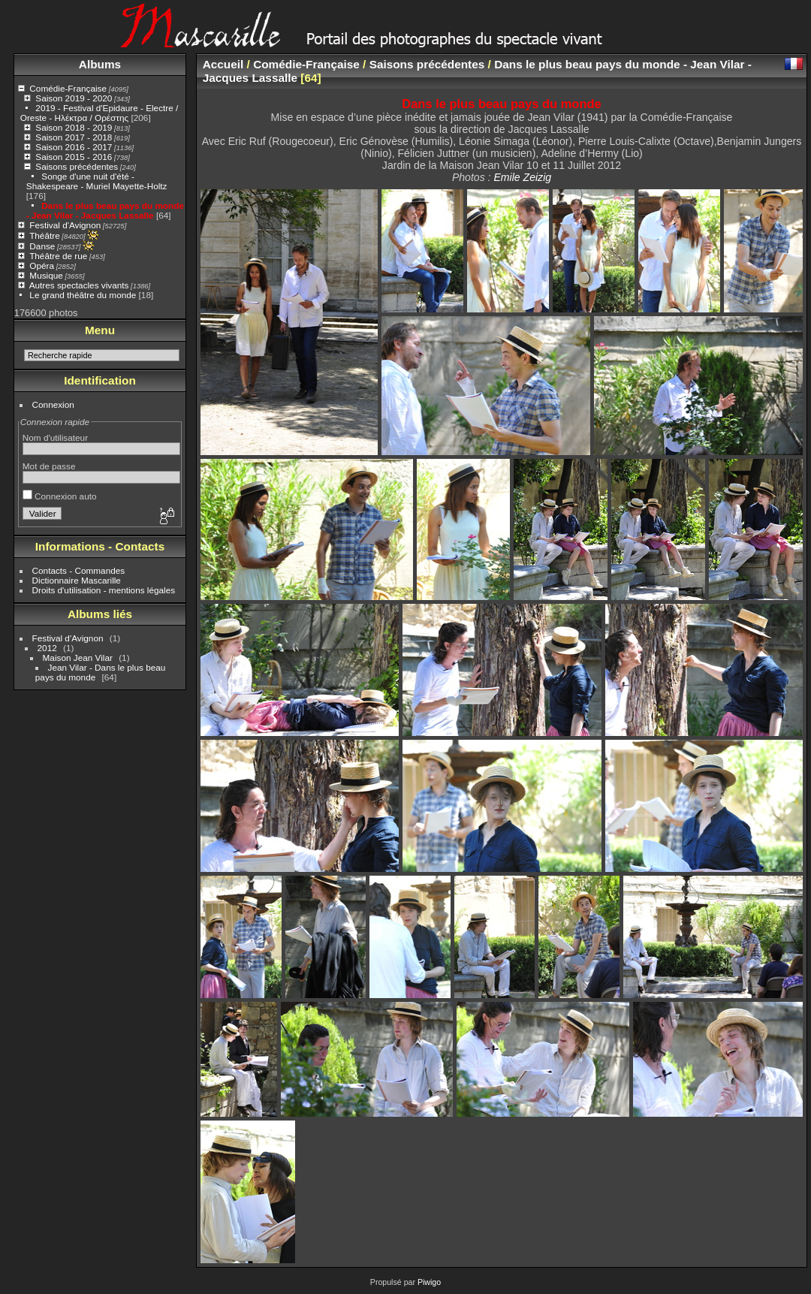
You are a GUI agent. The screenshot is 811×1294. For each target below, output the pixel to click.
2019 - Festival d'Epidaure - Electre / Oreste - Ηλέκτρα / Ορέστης (99, 112)
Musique (45, 275)
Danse (42, 246)
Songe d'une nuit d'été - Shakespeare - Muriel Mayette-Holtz (96, 181)
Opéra (41, 265)
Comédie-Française (68, 88)
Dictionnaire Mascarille (76, 580)
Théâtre (44, 235)
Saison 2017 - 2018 (73, 137)
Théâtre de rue (58, 256)
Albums (100, 64)
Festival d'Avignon (65, 225)
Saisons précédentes (76, 166)
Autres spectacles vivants (79, 285)
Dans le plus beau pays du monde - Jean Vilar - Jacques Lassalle (105, 210)
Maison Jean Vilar (78, 657)
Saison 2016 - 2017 (73, 147)
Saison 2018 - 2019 (73, 127)
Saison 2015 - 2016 (73, 156)
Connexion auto (60, 496)
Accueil (223, 64)
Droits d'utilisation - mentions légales (104, 590)
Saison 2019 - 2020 (73, 98)
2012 (47, 648)
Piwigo (429, 1281)
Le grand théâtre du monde (82, 295)
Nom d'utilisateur (55, 437)
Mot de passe (49, 466)
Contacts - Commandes (78, 570)
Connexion (53, 404)
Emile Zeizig (522, 177)
